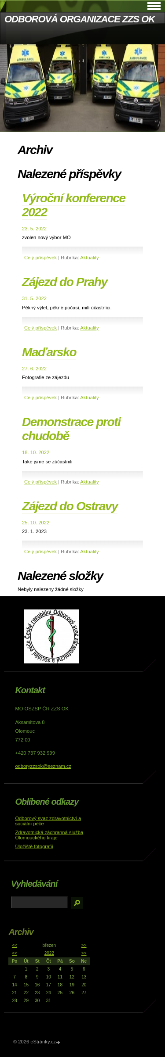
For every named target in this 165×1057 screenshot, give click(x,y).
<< (14, 945)
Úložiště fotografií (34, 846)
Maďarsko (49, 352)
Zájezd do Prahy (64, 282)
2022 (49, 953)
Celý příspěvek (40, 257)
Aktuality (89, 257)
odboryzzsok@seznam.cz (43, 766)
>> (84, 945)
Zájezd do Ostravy (69, 506)
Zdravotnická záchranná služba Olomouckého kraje (49, 835)
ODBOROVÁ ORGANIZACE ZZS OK (79, 19)
